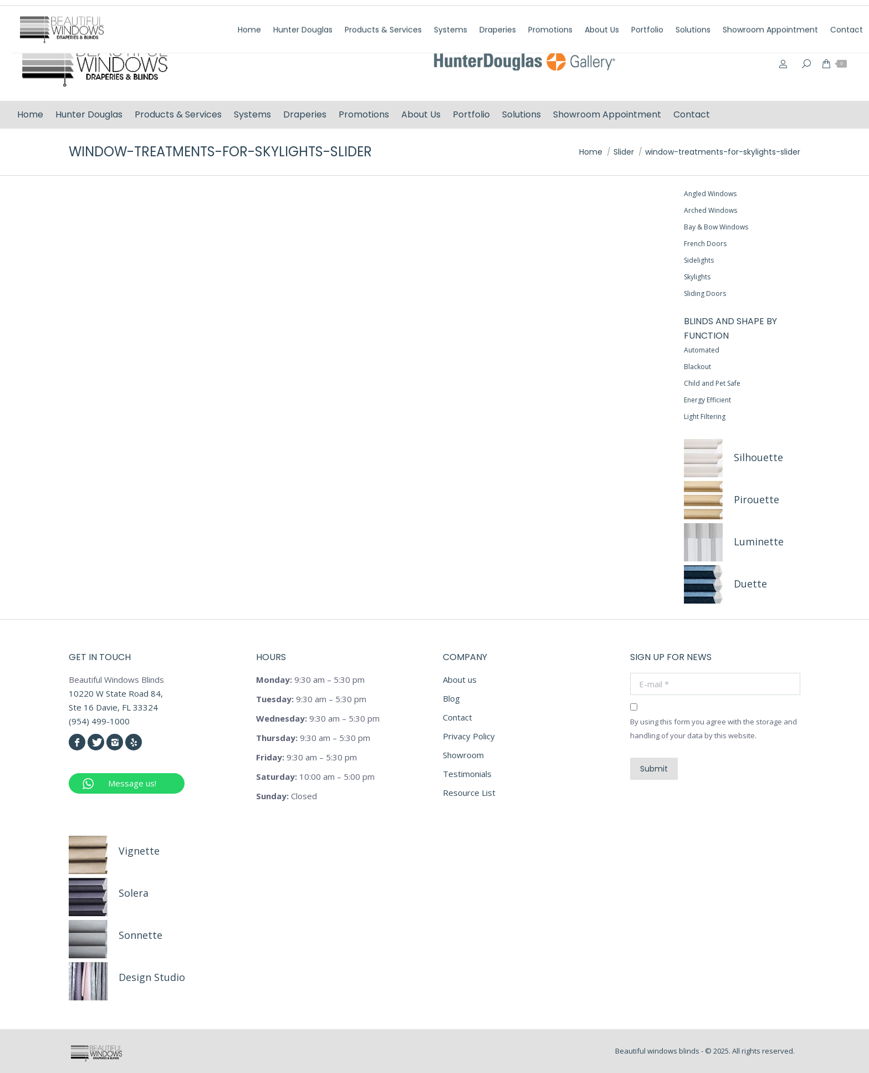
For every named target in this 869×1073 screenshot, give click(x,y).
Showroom (463, 754)
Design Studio (152, 977)
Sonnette (140, 935)
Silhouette (758, 457)
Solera (134, 893)
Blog (451, 698)
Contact (457, 717)
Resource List (469, 792)
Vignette (139, 850)
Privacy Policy (469, 736)
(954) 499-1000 (672, 13)
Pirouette (756, 499)
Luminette (759, 541)
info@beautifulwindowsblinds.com (785, 13)
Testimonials (467, 773)
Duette (750, 583)
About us (460, 679)
